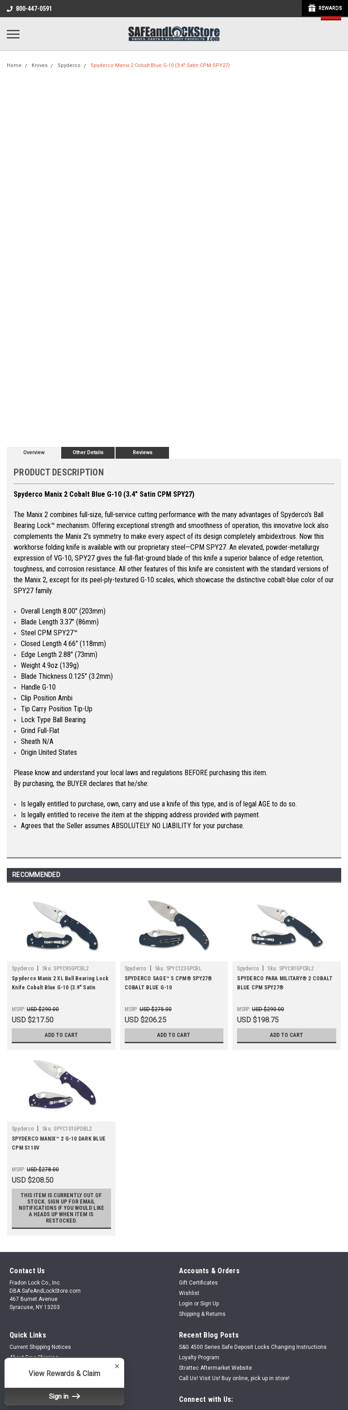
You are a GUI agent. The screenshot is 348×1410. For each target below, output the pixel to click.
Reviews (142, 453)
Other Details (87, 453)
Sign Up (209, 1303)
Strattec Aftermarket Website (215, 1368)
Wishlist (189, 1293)
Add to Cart (61, 1035)
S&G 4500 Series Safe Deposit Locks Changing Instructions (253, 1347)
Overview (33, 453)
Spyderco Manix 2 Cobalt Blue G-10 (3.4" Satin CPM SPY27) (160, 65)
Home (14, 65)
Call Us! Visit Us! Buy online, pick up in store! (234, 1378)
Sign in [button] (64, 1396)
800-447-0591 (29, 8)
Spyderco (69, 65)
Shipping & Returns (202, 1314)
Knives (40, 65)
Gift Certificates (198, 1283)
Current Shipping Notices (40, 1347)
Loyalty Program (199, 1357)
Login (186, 1303)
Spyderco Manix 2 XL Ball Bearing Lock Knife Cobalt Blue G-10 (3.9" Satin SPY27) (60, 987)
